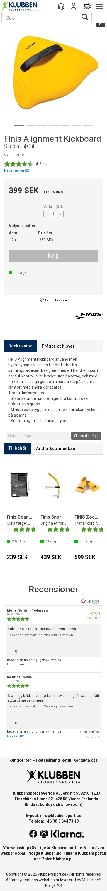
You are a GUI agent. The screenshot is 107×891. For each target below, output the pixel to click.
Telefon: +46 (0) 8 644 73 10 (54, 821)
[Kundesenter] (61, 6)
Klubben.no (51, 853)
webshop (47, 880)
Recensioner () (16, 170)
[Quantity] (53, 214)
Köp (53, 256)
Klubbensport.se (67, 847)
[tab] (20, 346)
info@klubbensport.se (60, 815)
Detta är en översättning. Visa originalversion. (41, 635)
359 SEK (46, 240)
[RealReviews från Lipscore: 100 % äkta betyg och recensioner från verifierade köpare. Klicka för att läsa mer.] (90, 601)
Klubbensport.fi (92, 853)
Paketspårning (46, 760)
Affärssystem (18, 880)
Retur (67, 760)
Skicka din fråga (86, 436)
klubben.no (15, 664)
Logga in (73, 6)
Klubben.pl (62, 859)
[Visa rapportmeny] (95, 650)
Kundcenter (20, 760)
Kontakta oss (85, 760)
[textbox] (38, 435)
